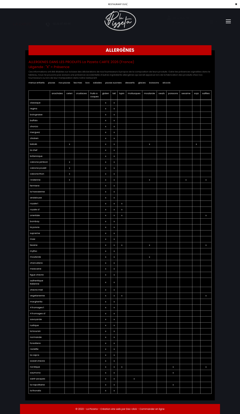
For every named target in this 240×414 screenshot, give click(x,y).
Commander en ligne (152, 409)
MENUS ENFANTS (36, 82)
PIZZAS (51, 82)
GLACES (142, 82)
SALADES (97, 82)
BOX (88, 82)
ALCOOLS (166, 82)
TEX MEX (78, 82)
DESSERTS (130, 82)
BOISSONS (154, 82)
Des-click (131, 409)
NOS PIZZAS (64, 82)
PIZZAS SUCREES (113, 82)
